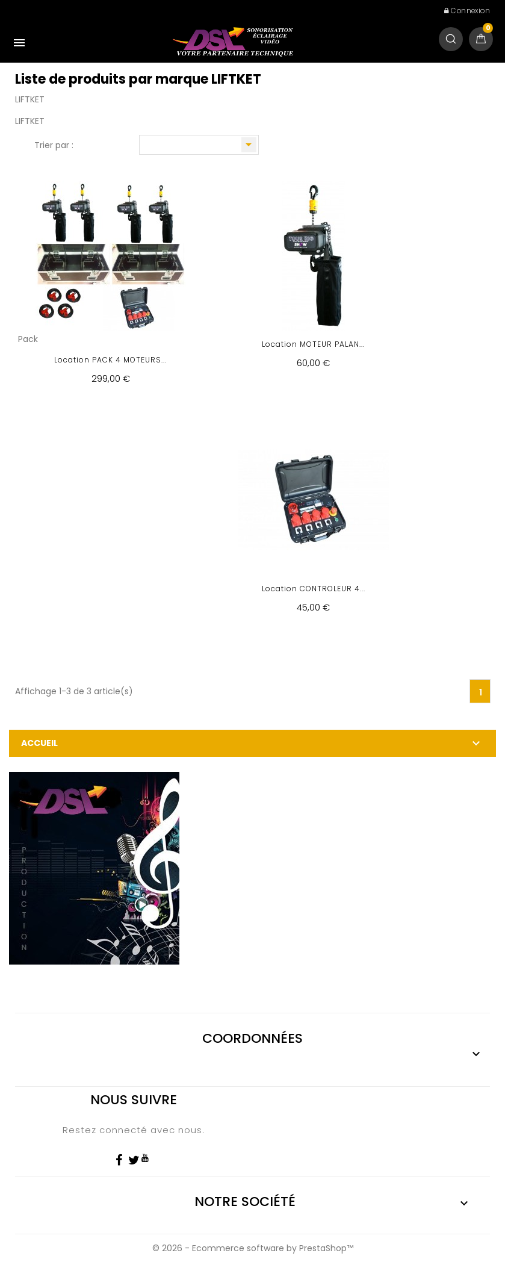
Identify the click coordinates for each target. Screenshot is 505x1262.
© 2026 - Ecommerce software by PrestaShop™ (252, 1248)
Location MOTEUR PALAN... (313, 344)
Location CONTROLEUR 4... (313, 588)
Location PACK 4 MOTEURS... (110, 360)
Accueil (39, 743)
